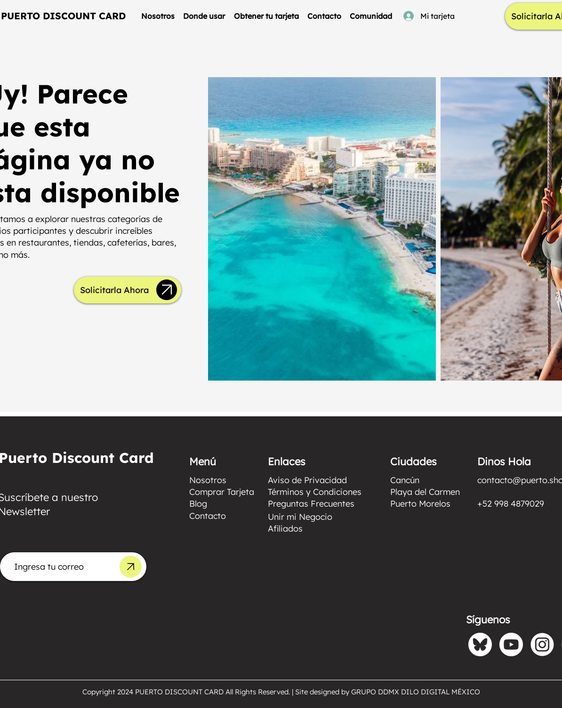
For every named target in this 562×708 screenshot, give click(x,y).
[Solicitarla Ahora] (114, 290)
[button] (204, 16)
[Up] (166, 289)
